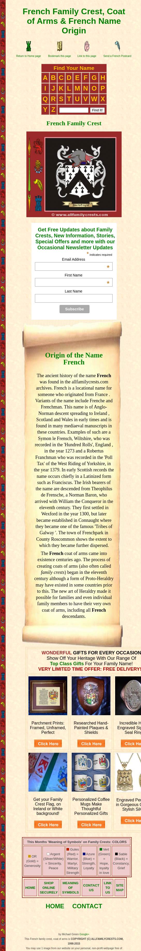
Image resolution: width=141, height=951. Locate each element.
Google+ (84, 934)
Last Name (73, 291)
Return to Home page (28, 56)
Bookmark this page (59, 56)
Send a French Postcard (117, 56)
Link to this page (86, 56)
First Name (87, 275)
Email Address (86, 259)
